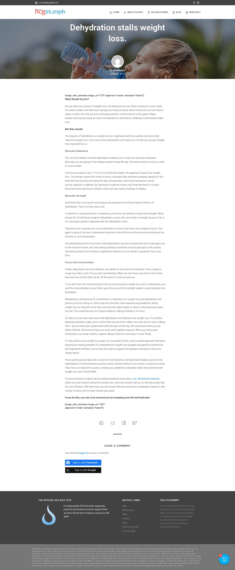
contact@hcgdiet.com (48, 2)
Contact (126, 518)
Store (114, 12)
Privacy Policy (128, 531)
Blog (177, 12)
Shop (124, 522)
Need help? (193, 12)
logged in (83, 453)
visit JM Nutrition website (145, 378)
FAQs (124, 514)
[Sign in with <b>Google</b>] (83, 470)
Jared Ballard (119, 70)
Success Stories (158, 12)
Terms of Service (130, 527)
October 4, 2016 (117, 74)
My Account (128, 510)
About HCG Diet (133, 12)
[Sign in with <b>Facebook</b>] (83, 463)
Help (124, 506)
